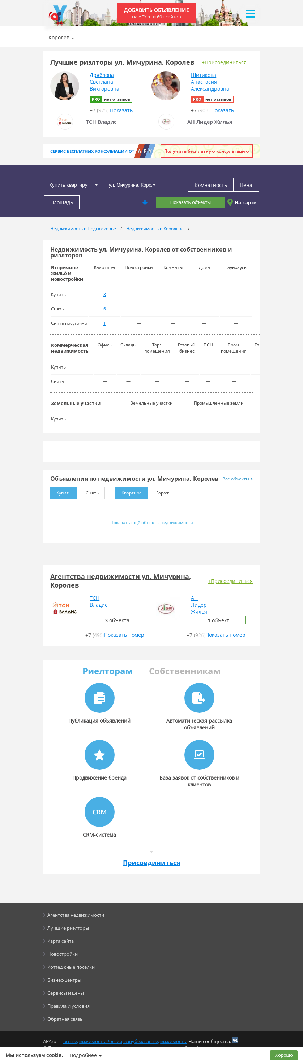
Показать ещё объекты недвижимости (151, 522)
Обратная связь (65, 1019)
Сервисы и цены (65, 993)
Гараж (159, 491)
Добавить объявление (156, 13)
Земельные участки (76, 403)
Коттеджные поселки (71, 967)
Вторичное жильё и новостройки (67, 273)
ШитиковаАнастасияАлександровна (210, 81)
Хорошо (284, 1055)
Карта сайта (60, 941)
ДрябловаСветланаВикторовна (104, 81)
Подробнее (83, 1055)
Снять (89, 491)
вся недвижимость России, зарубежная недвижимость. (125, 1041)
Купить (60, 491)
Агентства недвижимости (75, 915)
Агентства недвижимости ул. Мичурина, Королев (120, 580)
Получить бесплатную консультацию (206, 151)
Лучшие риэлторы (68, 928)
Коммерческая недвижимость (70, 348)
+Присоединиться (224, 62)
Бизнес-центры (64, 980)
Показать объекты (190, 202)
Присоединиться (151, 862)
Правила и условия (68, 1006)
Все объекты (237, 479)
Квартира (128, 491)
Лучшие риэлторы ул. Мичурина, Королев (122, 62)
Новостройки (62, 954)
